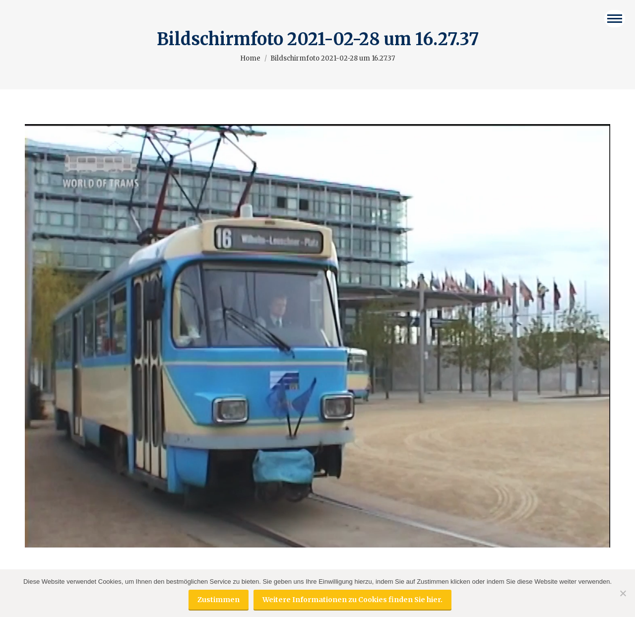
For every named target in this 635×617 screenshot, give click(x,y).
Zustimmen (218, 599)
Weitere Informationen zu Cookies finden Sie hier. (352, 599)
